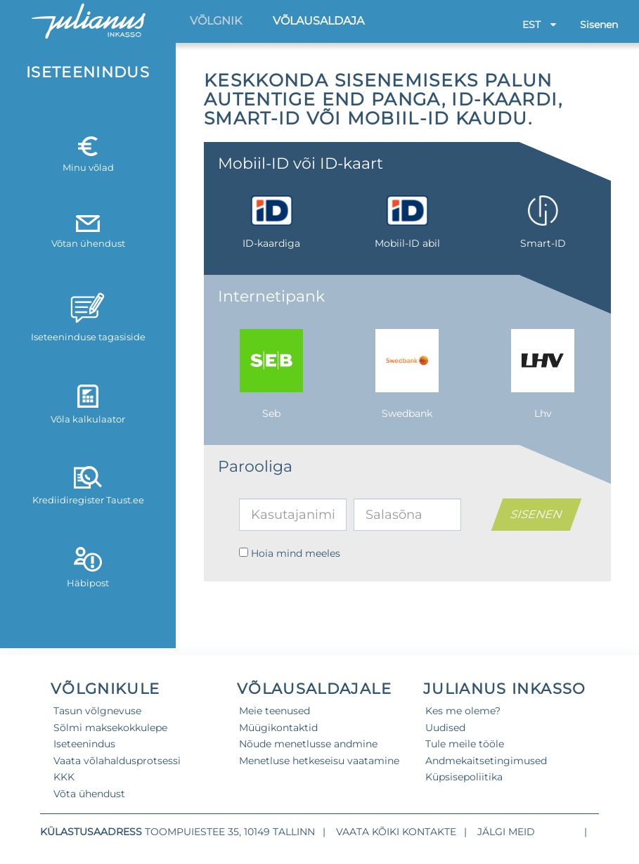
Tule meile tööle (464, 743)
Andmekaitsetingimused (486, 760)
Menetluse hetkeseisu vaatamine (319, 760)
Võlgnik (216, 20)
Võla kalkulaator (88, 405)
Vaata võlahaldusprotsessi (117, 760)
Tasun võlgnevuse (97, 710)
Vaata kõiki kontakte (396, 831)
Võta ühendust (89, 793)
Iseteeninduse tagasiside (88, 316)
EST (539, 24)
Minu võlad (88, 155)
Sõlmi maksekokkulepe (110, 727)
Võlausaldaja (318, 20)
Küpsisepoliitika (464, 776)
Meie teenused (274, 710)
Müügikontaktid (278, 727)
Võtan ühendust (88, 232)
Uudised (445, 727)
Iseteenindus (84, 743)
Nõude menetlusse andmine (308, 743)
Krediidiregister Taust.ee (88, 485)
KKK (64, 776)
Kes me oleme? (463, 710)
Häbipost (88, 567)
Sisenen (599, 24)
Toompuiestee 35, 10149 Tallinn (230, 831)
